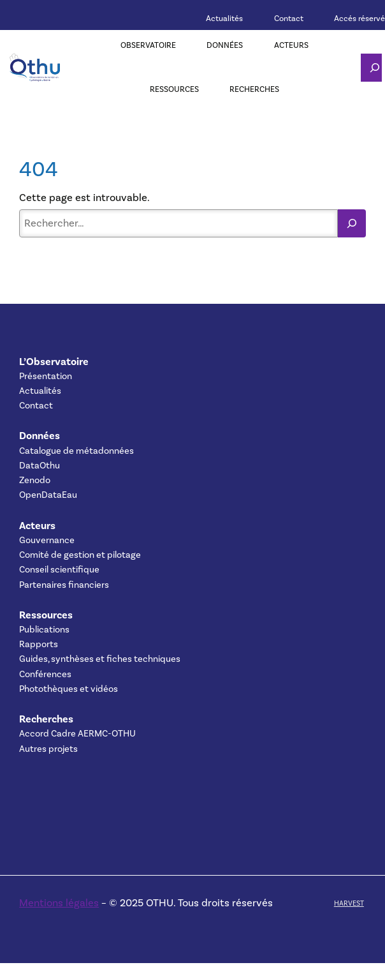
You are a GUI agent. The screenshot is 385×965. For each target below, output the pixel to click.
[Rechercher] (352, 223)
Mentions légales (59, 902)
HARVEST (349, 903)
